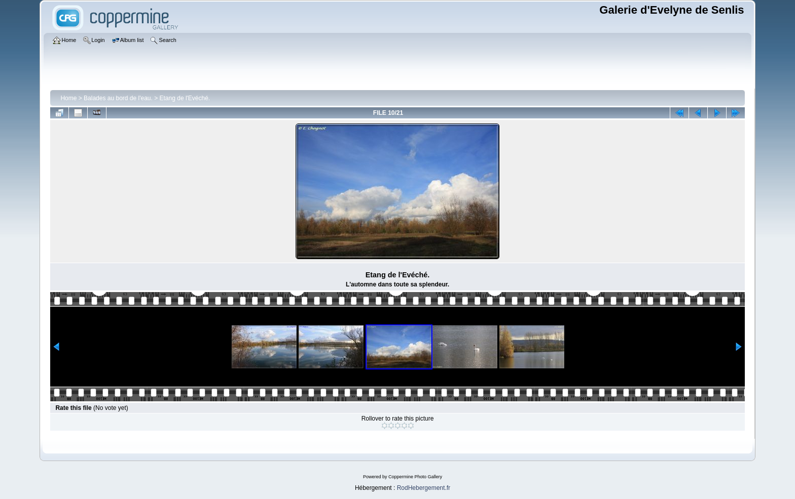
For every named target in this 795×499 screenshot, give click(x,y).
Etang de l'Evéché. (185, 98)
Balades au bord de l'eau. (118, 98)
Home (68, 98)
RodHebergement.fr (423, 487)
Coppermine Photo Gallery (415, 476)
